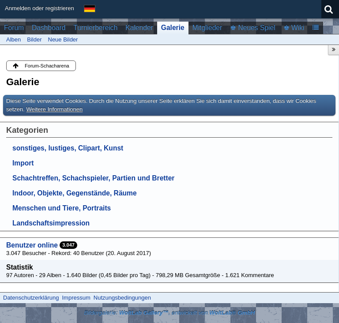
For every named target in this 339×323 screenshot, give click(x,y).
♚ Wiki (294, 27)
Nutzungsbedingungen (122, 297)
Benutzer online (32, 245)
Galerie (173, 27)
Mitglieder (207, 27)
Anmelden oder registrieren (39, 8)
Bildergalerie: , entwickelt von (169, 312)
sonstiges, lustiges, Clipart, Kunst (67, 148)
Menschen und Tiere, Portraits (61, 208)
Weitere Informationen (54, 109)
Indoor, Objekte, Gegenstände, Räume (74, 193)
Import (23, 163)
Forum (14, 27)
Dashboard (48, 27)
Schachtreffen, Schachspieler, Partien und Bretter (93, 178)
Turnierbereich (95, 27)
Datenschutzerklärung (31, 297)
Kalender (139, 27)
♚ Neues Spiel (252, 27)
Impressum (76, 297)
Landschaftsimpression (51, 223)
